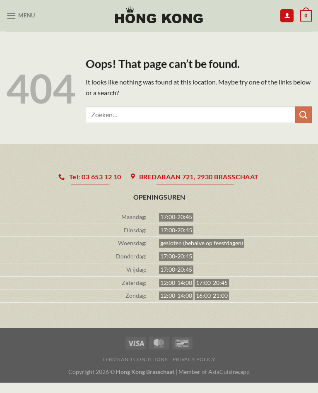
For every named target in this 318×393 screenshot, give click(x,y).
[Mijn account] (287, 16)
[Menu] (20, 15)
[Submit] (303, 114)
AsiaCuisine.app (229, 371)
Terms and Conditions (134, 359)
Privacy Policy (194, 359)
